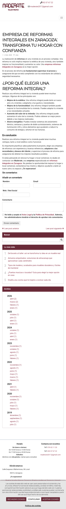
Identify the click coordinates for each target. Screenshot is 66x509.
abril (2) (13, 299)
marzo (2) (14, 302)
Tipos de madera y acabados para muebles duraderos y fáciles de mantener (34, 266)
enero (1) (13, 308)
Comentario (7, 200)
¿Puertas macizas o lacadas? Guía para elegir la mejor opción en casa (33, 273)
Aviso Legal (27, 215)
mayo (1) (14, 374)
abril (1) (13, 321)
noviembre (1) (16, 346)
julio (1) (13, 317)
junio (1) (13, 355)
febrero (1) (14, 305)
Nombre (6, 181)
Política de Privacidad (45, 215)
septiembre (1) (16, 418)
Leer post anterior (10, 228)
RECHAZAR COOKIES (16, 499)
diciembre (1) (15, 415)
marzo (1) (14, 377)
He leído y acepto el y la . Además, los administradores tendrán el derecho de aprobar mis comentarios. (34, 216)
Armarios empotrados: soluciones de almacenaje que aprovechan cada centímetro (30, 259)
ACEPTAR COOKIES (51, 499)
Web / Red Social (10, 190)
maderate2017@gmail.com (41, 6)
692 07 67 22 (47, 2)
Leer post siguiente (55, 228)
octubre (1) (14, 314)
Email (35, 181)
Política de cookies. (33, 506)
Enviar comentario (11, 223)
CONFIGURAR (34, 499)
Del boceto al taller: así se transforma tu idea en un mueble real (34, 253)
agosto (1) (14, 352)
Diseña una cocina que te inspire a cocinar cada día (29, 280)
